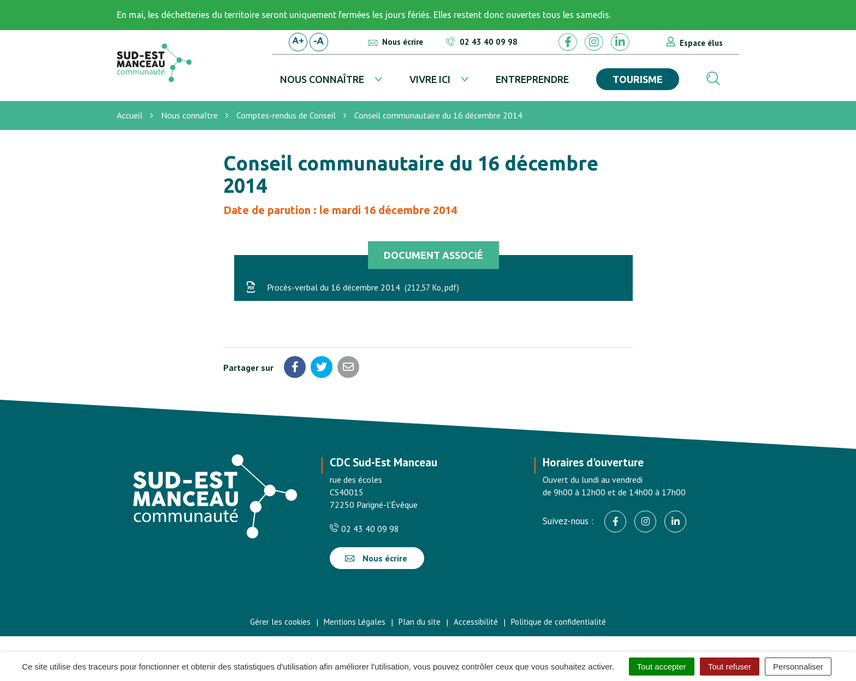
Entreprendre (532, 79)
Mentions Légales (354, 622)
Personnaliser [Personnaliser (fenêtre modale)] (798, 666)
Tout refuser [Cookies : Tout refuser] (729, 666)
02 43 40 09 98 (364, 528)
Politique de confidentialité (558, 622)
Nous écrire (376, 558)
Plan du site (420, 622)
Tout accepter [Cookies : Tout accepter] (661, 666)
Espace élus (701, 43)
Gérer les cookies (280, 622)
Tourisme (638, 79)
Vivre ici (429, 79)
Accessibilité (476, 622)
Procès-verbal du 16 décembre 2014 (352, 287)
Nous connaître (322, 79)
